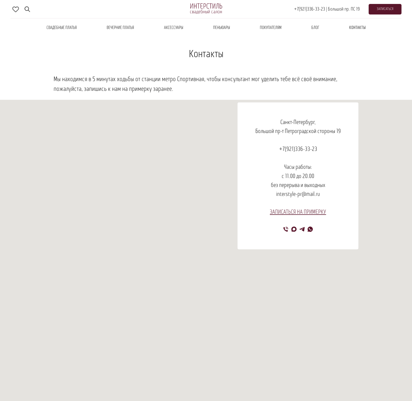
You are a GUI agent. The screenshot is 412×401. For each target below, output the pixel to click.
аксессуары (173, 28)
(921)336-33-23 (301, 149)
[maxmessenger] (294, 229)
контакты (357, 28)
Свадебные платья (62, 28)
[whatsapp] (310, 229)
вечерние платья (120, 28)
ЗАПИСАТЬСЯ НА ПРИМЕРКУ (298, 212)
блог (315, 28)
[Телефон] (285, 229)
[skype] (16, 9)
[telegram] (302, 229)
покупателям (270, 28)
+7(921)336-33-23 (309, 9)
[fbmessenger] (27, 9)
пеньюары (221, 28)
